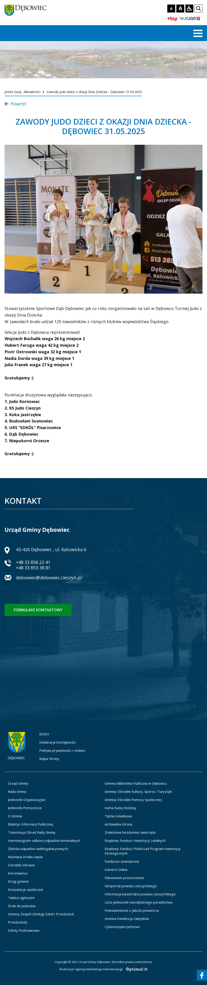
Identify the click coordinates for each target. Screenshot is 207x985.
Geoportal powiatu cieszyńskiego (131, 886)
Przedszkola (17, 922)
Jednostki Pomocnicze (25, 808)
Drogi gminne (18, 881)
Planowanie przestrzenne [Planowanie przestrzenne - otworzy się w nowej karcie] (124, 877)
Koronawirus (18, 873)
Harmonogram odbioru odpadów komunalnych (44, 840)
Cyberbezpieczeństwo (122, 926)
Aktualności (32, 92)
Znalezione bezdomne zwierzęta (130, 832)
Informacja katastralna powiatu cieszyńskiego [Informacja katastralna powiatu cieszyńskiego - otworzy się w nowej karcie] (140, 894)
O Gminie (15, 816)
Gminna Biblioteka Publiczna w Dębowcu (136, 783)
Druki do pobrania (21, 906)
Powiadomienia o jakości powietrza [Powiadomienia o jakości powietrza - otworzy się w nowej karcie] (132, 910)
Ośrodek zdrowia (21, 865)
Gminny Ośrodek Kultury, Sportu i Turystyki (138, 791)
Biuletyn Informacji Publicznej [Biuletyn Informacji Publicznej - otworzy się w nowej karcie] (30, 824)
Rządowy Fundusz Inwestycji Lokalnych (135, 840)
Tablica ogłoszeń (21, 897)
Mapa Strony (49, 758)
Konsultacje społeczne (25, 889)
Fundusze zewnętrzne (122, 861)
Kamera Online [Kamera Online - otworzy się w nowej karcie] (116, 869)
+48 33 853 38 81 (33, 568)
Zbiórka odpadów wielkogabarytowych (38, 848)
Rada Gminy (17, 791)
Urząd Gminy (18, 783)
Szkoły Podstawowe (23, 930)
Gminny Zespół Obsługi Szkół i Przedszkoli (41, 914)
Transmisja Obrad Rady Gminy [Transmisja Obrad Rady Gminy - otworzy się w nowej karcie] (31, 832)
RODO (44, 734)
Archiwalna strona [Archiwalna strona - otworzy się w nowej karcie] (118, 824)
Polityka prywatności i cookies (62, 750)
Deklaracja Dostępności (57, 742)
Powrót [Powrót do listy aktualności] (15, 104)
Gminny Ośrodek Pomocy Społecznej (133, 799)
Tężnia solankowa (118, 816)
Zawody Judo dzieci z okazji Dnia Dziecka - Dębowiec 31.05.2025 (94, 92)
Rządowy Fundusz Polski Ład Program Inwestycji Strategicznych (142, 850)
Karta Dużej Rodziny (120, 808)
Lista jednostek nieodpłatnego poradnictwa (138, 902)
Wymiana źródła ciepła (25, 857)
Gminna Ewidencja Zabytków (127, 918)
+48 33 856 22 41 (33, 562)
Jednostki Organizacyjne (26, 799)
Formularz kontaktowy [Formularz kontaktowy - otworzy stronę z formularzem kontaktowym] (38, 609)
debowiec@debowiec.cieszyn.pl (49, 578)
